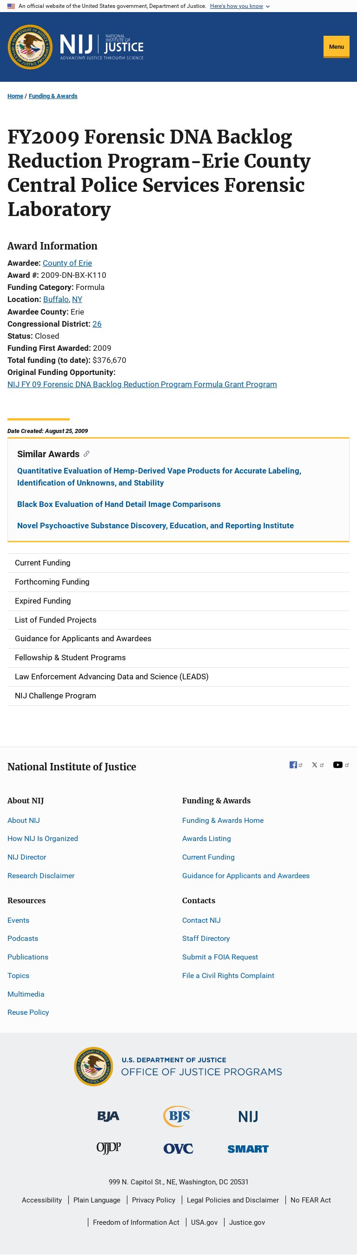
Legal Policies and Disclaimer (233, 1200)
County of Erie (67, 263)
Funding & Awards (53, 95)
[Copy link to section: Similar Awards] (84, 453)
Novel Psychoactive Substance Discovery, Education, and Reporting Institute (155, 525)
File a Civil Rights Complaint (228, 975)
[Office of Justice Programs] (30, 47)
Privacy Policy (153, 1200)
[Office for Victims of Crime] (178, 1147)
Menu (336, 46)
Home (15, 95)
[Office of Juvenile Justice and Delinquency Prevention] (109, 1150)
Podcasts (22, 938)
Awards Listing (206, 838)
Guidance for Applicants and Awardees (246, 875)
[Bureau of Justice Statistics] (178, 1123)
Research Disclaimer (40, 875)
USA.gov (204, 1222)
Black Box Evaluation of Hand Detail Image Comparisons (119, 504)
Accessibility (42, 1200)
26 (97, 324)
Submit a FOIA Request (220, 957)
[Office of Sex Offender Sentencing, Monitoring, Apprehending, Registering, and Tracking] (248, 1146)
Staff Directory (206, 938)
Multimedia (26, 994)
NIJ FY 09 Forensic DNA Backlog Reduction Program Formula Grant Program (142, 384)
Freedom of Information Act (136, 1222)
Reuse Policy (28, 1012)
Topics (18, 975)
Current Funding (208, 857)
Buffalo (56, 299)
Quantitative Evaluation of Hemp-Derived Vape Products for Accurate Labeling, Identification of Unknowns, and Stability (159, 476)
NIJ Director (26, 857)
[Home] (101, 46)
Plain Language (96, 1200)
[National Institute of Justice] (248, 1112)
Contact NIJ (201, 920)
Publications (27, 957)
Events (18, 920)
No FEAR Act (311, 1200)
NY (77, 299)
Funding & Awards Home (223, 820)
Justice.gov (247, 1222)
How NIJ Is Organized (42, 838)
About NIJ (23, 820)
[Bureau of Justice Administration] (108, 1112)
